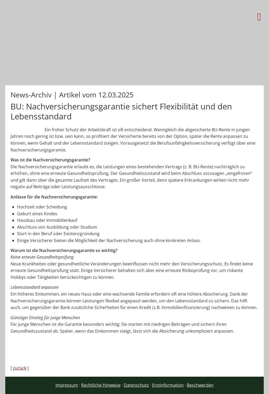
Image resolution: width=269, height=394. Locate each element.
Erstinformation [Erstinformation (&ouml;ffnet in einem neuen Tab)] (168, 385)
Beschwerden (200, 385)
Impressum (66, 385)
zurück (19, 368)
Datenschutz (136, 385)
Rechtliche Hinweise (101, 385)
